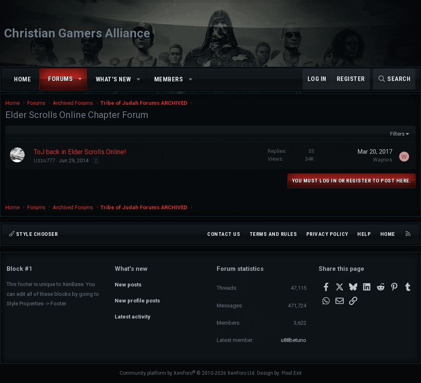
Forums (60, 79)
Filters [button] (396, 139)
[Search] (394, 79)
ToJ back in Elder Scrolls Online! (81, 157)
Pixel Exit (292, 373)
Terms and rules (273, 234)
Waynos (381, 165)
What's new (113, 79)
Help (364, 234)
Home (22, 79)
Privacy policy (327, 234)
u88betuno (293, 340)
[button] (80, 79)
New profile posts (137, 298)
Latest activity (132, 313)
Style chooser (33, 234)
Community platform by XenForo (188, 373)
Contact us (223, 234)
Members (168, 79)
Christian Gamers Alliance (77, 33)
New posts (128, 283)
